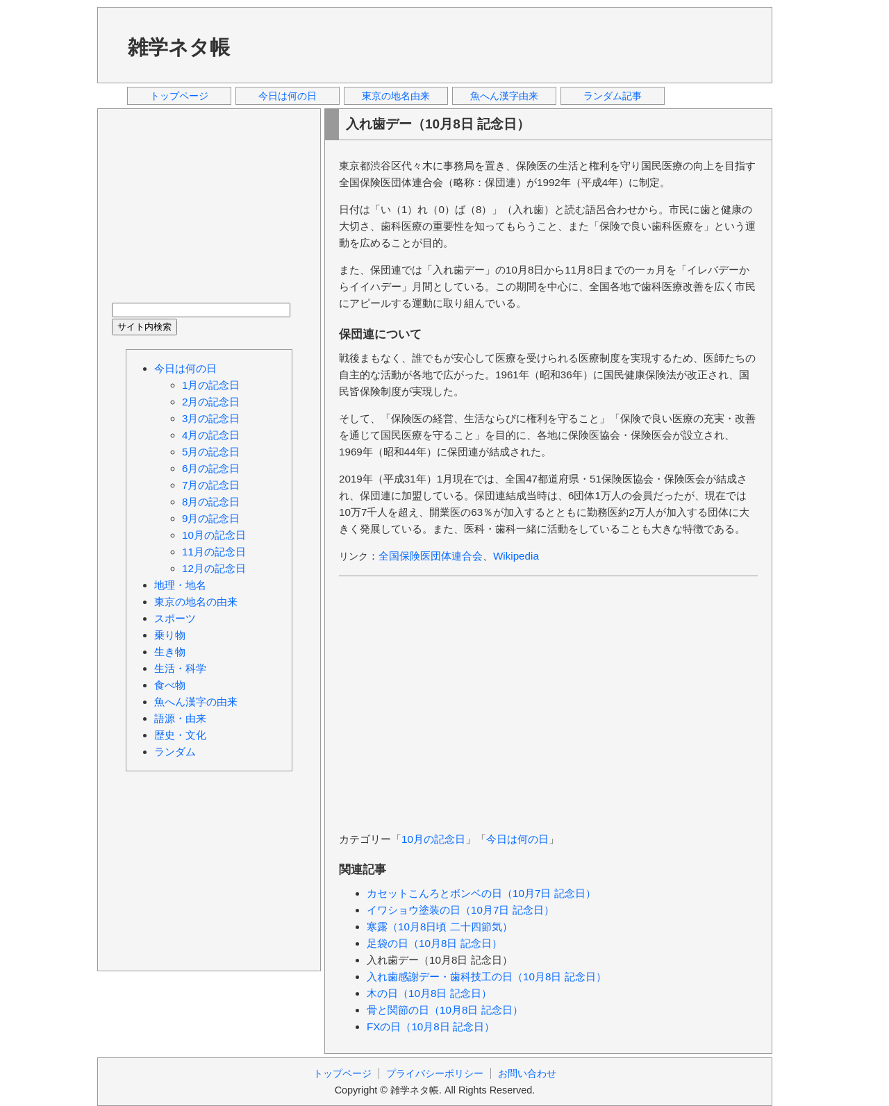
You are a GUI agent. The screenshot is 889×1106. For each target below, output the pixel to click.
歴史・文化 (180, 735)
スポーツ (175, 618)
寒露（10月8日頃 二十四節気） (440, 926)
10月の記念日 (433, 839)
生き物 (169, 651)
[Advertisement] (506, 44)
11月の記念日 (214, 552)
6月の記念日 (211, 468)
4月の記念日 (211, 435)
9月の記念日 (211, 518)
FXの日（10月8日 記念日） (431, 1026)
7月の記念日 (211, 485)
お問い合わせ (527, 1073)
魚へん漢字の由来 (196, 701)
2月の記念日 (211, 402)
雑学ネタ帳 (179, 47)
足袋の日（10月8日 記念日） (434, 943)
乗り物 (169, 635)
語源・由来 (180, 718)
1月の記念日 (211, 385)
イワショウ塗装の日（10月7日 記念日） (460, 910)
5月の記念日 (211, 452)
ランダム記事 (612, 95)
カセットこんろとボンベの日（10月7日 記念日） (481, 893)
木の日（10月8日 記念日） (429, 993)
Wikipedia (516, 556)
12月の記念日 (214, 568)
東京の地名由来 (396, 95)
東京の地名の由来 (196, 602)
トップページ (179, 95)
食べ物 (169, 685)
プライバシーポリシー (434, 1073)
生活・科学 (180, 668)
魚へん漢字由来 (504, 95)
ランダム (175, 751)
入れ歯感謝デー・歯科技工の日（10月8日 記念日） (486, 976)
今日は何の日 (287, 95)
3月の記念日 (211, 418)
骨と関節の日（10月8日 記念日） (445, 1010)
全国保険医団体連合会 (431, 556)
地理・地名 (180, 585)
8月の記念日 (211, 502)
